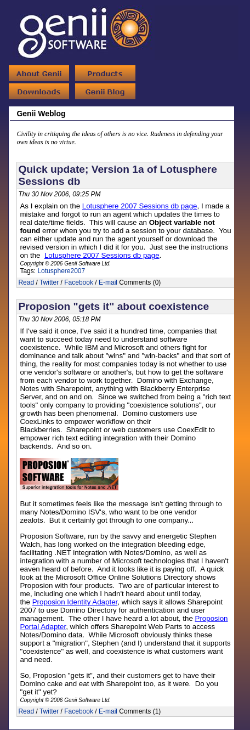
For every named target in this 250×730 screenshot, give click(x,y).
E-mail (108, 282)
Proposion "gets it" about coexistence (113, 306)
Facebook (78, 282)
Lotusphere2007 (61, 271)
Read (26, 282)
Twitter (49, 282)
